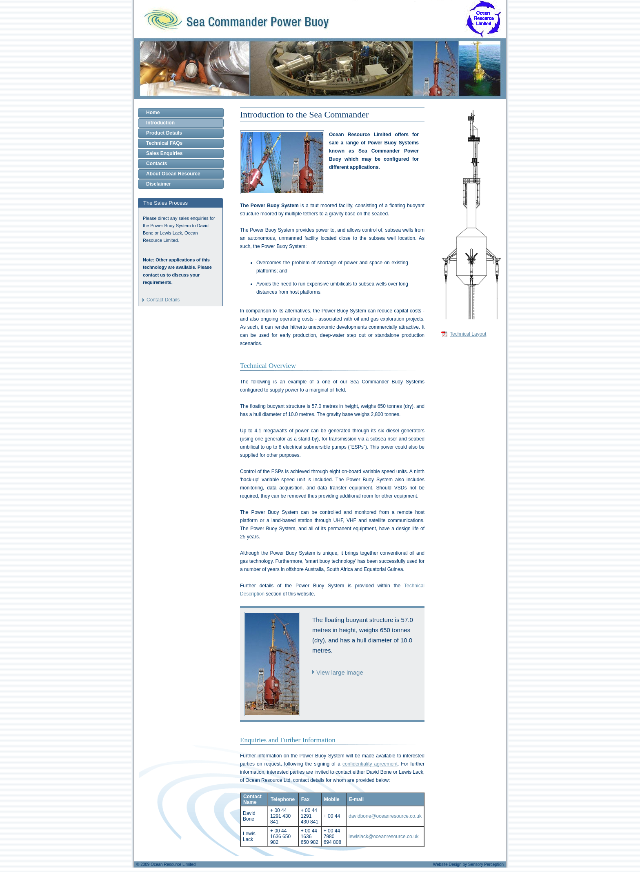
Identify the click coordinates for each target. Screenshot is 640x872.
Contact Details (163, 300)
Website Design (447, 864)
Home (153, 112)
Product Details (164, 133)
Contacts (156, 163)
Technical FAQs (164, 143)
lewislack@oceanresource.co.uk (384, 836)
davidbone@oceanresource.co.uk (385, 816)
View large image (339, 672)
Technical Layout (468, 334)
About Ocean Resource (173, 174)
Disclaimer (158, 184)
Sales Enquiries (164, 153)
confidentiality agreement (370, 764)
